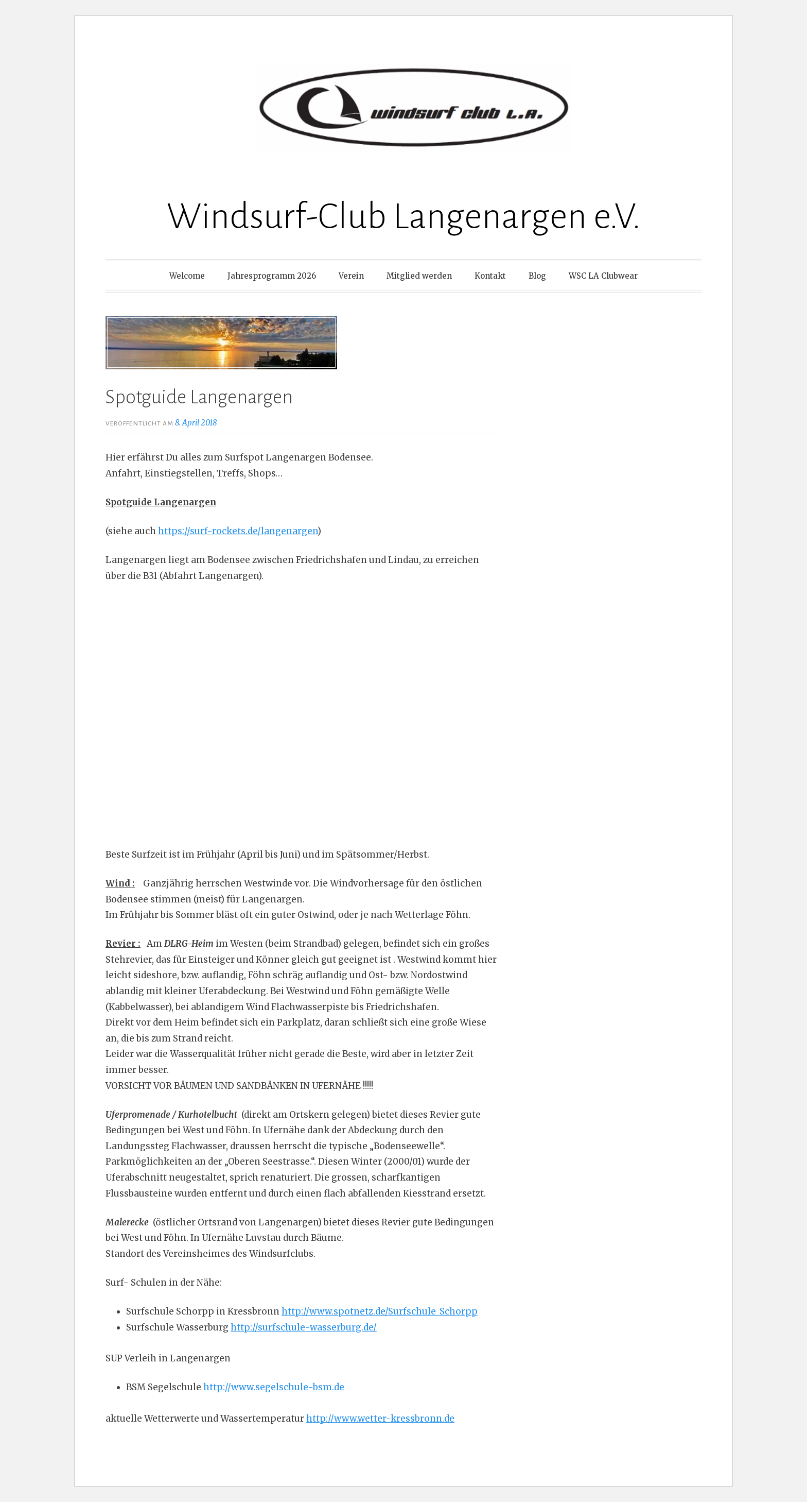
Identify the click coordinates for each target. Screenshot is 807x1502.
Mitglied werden (419, 276)
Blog (537, 276)
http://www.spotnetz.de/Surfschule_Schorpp (380, 1311)
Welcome (187, 276)
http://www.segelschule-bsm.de (273, 1387)
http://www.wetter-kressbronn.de (380, 1418)
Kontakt (490, 276)
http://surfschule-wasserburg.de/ (304, 1327)
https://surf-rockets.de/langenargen (238, 531)
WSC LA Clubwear (603, 276)
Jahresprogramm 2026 (271, 276)
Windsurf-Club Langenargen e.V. (404, 216)
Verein (351, 276)
